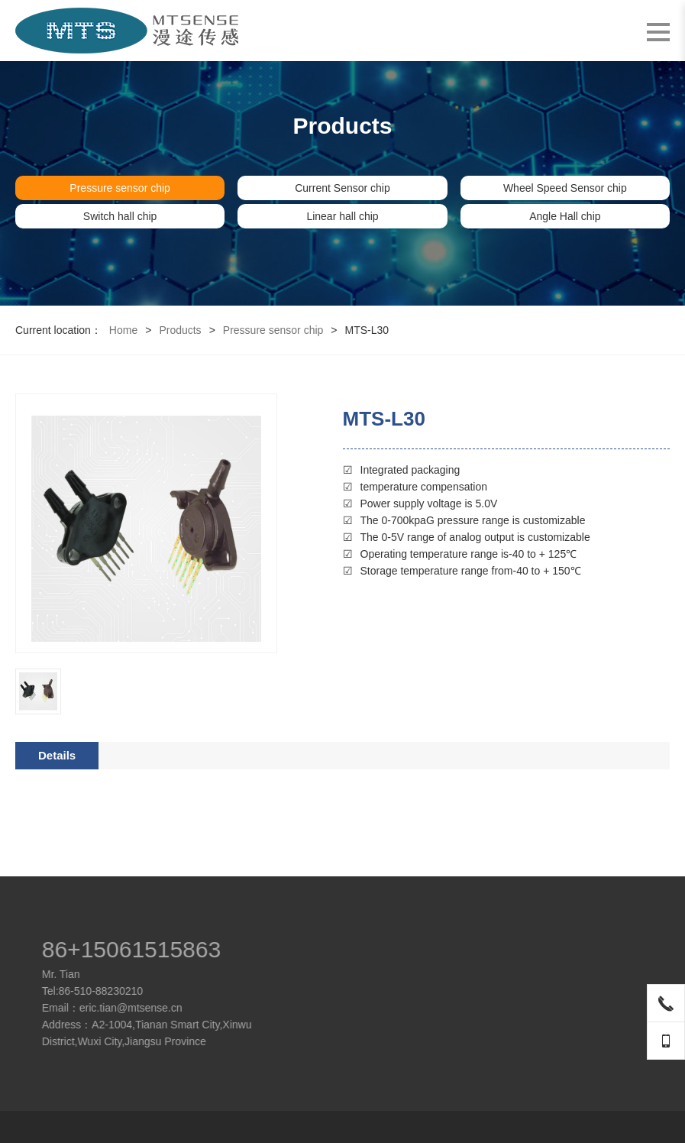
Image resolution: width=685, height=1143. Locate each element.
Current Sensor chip (342, 188)
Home (123, 330)
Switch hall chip (120, 216)
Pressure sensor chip (119, 188)
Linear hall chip (342, 216)
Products (180, 330)
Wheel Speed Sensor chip (565, 188)
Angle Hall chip (564, 216)
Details (57, 755)
